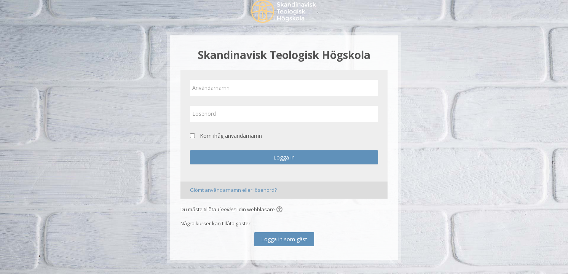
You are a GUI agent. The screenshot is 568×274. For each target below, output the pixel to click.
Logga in (284, 157)
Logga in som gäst (284, 239)
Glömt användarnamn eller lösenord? (233, 189)
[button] (280, 210)
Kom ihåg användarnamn (231, 135)
